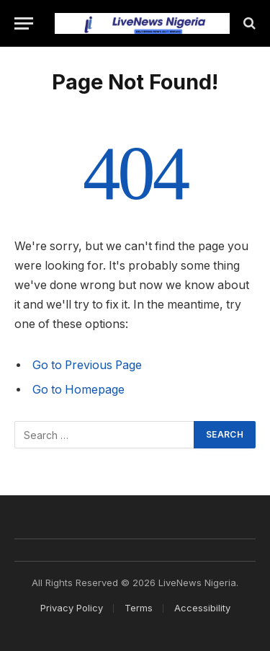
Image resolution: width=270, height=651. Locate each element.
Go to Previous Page (87, 365)
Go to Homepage (78, 390)
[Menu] (23, 23)
